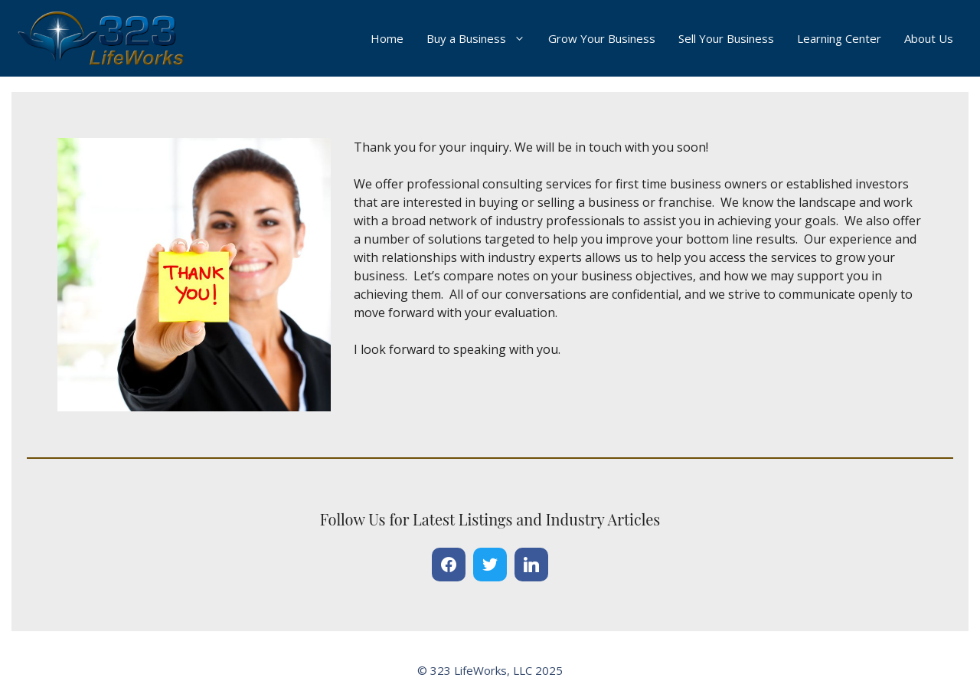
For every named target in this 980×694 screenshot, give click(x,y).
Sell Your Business (726, 38)
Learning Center (839, 38)
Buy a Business (481, 38)
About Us (928, 38)
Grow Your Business (601, 38)
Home (387, 38)
